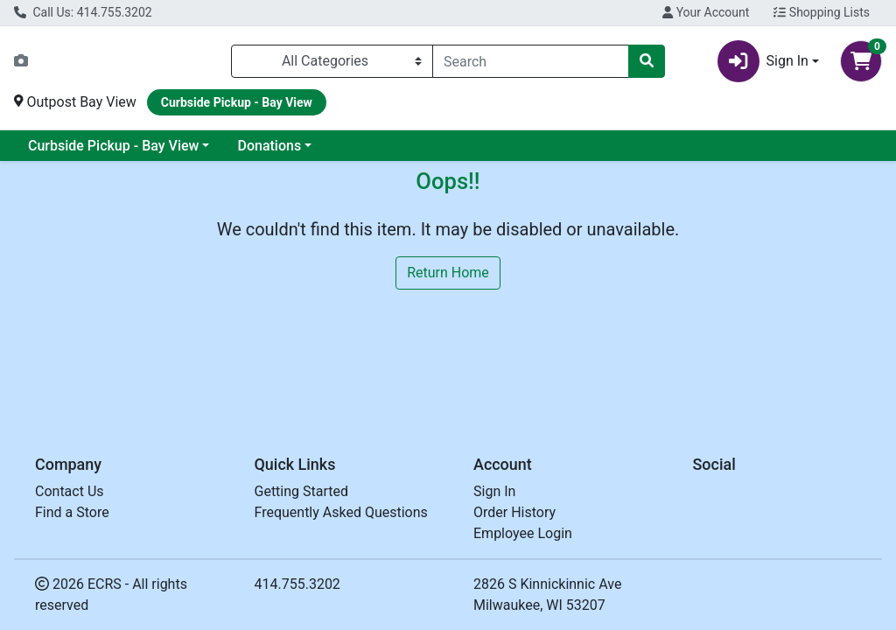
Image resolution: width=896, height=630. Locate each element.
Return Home (448, 272)
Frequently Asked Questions (341, 512)
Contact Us (69, 491)
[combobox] (530, 61)
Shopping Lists (822, 12)
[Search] (530, 61)
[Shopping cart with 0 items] (861, 61)
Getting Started (302, 491)
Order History (514, 512)
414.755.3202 (297, 584)
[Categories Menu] (332, 61)
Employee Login (522, 533)
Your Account (705, 12)
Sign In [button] (763, 61)
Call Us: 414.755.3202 (83, 12)
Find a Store (72, 512)
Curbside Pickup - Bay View (113, 145)
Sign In (494, 491)
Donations (269, 145)
